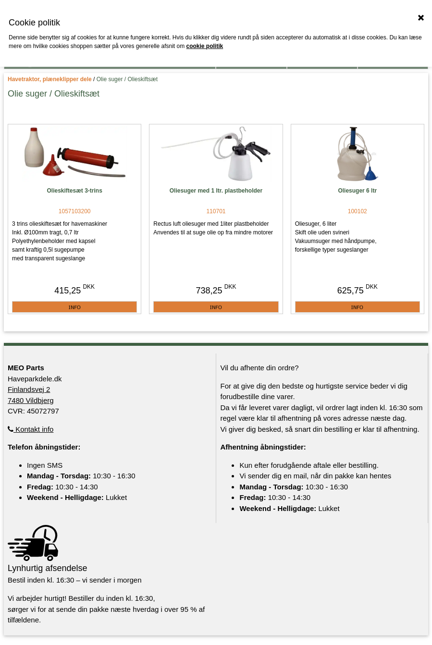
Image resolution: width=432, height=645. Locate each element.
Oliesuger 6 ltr (357, 190)
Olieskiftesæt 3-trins (74, 190)
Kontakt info (30, 429)
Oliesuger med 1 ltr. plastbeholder (216, 190)
